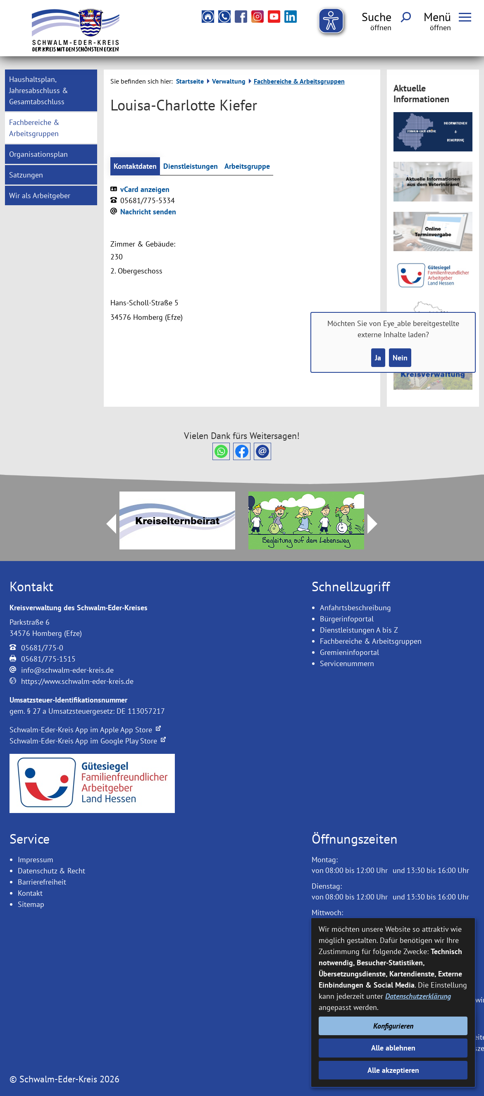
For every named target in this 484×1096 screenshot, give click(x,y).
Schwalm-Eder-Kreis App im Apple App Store (85, 729)
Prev (106, 524)
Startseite (190, 81)
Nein (400, 357)
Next (377, 524)
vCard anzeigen (144, 189)
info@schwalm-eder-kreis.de (67, 670)
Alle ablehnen (393, 1048)
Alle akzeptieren (393, 1070)
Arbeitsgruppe (247, 166)
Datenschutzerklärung (418, 996)
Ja (378, 357)
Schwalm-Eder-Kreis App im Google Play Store (88, 741)
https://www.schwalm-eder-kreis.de (77, 681)
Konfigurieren (393, 1026)
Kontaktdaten (135, 166)
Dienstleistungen (190, 166)
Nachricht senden (148, 211)
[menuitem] (51, 90)
